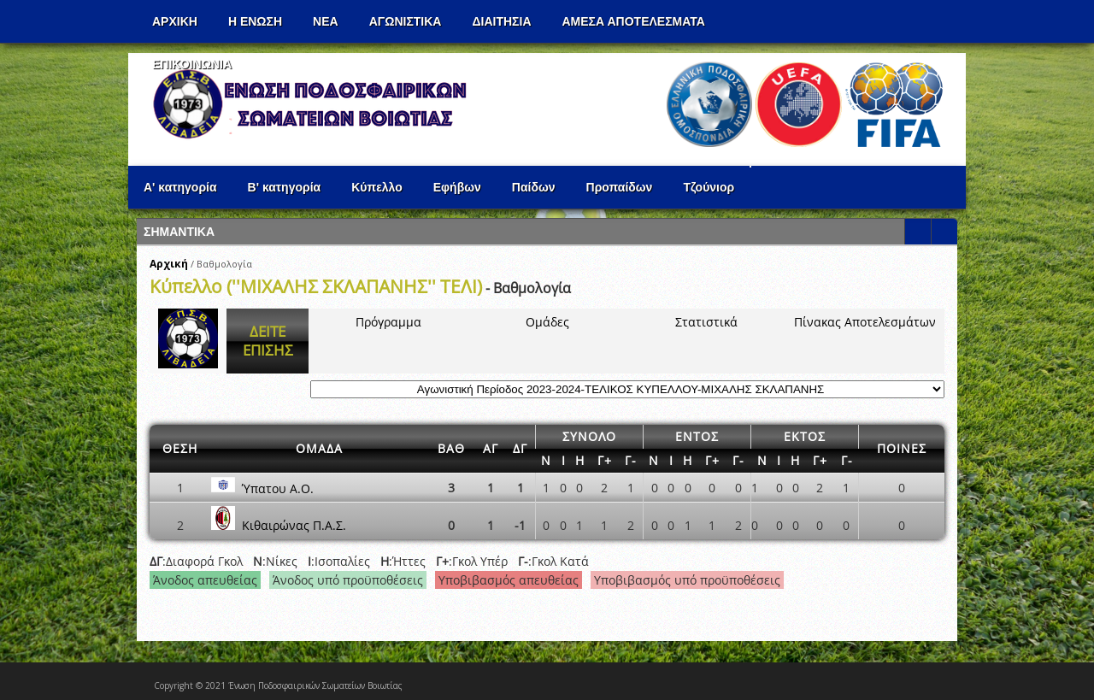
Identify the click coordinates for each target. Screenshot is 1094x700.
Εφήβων (457, 187)
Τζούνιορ (708, 187)
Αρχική (169, 263)
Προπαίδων (619, 187)
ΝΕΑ (325, 21)
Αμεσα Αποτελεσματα (633, 21)
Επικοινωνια (192, 64)
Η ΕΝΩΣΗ (255, 21)
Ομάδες (547, 322)
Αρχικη (174, 21)
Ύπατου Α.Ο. (278, 487)
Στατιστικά (706, 322)
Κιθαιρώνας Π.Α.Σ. (294, 525)
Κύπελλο (377, 187)
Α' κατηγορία (180, 187)
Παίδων (534, 187)
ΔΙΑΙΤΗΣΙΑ (501, 21)
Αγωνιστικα (405, 21)
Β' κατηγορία (284, 187)
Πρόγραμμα (388, 322)
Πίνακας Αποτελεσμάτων (865, 322)
